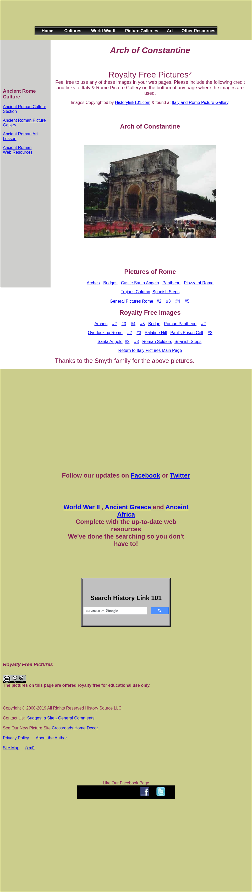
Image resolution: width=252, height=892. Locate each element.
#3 (168, 301)
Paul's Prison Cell (186, 332)
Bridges (110, 283)
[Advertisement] (125, 17)
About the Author (51, 738)
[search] (114, 610)
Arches (93, 283)
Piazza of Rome (198, 283)
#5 (187, 301)
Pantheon (171, 283)
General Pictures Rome (131, 301)
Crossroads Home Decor (75, 728)
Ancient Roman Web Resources (18, 149)
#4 (177, 301)
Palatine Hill (156, 332)
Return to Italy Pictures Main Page (150, 350)
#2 (159, 301)
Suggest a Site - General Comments (60, 718)
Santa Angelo (109, 341)
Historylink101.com (132, 102)
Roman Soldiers (157, 341)
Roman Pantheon (180, 324)
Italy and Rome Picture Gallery (200, 102)
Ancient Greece (128, 507)
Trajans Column (135, 292)
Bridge (154, 324)
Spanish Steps (165, 292)
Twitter (180, 475)
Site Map (11, 748)
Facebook (145, 475)
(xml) (30, 748)
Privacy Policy (16, 738)
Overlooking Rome (105, 332)
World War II (81, 507)
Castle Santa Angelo (140, 283)
